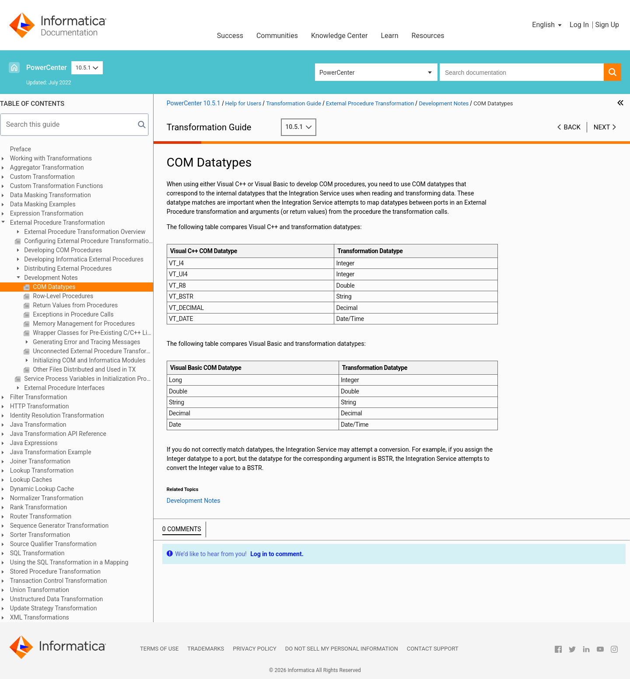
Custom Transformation (46, 176)
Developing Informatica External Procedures (87, 259)
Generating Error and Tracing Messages (90, 341)
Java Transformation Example (55, 452)
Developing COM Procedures (66, 250)
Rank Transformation (42, 507)
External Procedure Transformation (61, 222)
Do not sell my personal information (341, 648)
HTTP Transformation (44, 406)
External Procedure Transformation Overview (88, 231)
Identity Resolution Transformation (61, 415)
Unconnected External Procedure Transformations (97, 351)
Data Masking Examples (47, 204)
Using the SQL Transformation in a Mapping (73, 562)
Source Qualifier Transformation (57, 543)
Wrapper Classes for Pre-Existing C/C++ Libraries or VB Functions (97, 332)
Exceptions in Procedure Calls (77, 314)
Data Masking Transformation (54, 195)
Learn (390, 35)
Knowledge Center (339, 35)
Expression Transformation (51, 213)
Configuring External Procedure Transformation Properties (92, 240)
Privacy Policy (254, 648)
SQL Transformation (41, 553)
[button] (547, 25)
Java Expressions (38, 442)
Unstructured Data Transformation (60, 598)
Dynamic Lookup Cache (46, 488)
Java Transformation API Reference (62, 433)
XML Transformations (44, 617)
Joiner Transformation (44, 461)
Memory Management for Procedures (87, 323)
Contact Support (432, 648)
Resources (428, 35)
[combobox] (522, 72)
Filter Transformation (43, 396)
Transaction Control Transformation (63, 580)
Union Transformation (44, 589)
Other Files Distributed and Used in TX (88, 369)
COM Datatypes (58, 286)
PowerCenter (46, 67)
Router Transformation (45, 516)
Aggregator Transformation (51, 167)
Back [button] (572, 127)
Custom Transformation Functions (61, 185)
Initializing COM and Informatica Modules (93, 360)
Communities (277, 35)
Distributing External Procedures (71, 268)
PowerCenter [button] (336, 72)
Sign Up (607, 25)
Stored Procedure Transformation (59, 571)
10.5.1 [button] (87, 67)
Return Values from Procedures (79, 305)
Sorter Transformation (44, 534)
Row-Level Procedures (67, 295)
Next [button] (602, 127)
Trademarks (205, 648)
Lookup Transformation (46, 470)
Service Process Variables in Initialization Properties (92, 378)
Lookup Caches (35, 479)
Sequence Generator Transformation (63, 525)
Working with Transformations (55, 158)
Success (230, 35)
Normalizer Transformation (51, 497)
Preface (24, 149)
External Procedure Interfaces (68, 387)
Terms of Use (159, 648)
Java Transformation (42, 424)
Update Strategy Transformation (58, 608)
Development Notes (54, 277)
